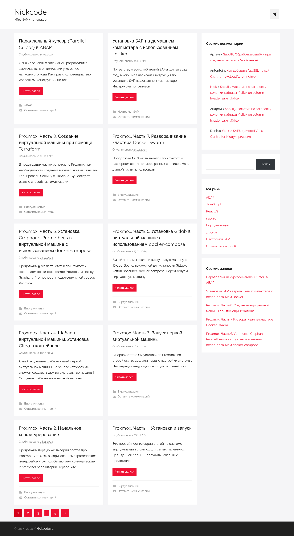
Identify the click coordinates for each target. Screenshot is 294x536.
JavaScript (213, 204)
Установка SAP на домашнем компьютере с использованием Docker (145, 47)
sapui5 (211, 218)
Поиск (265, 164)
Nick (213, 87)
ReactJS (212, 211)
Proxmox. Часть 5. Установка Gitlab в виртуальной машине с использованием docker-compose (151, 237)
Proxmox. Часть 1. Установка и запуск (151, 428)
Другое (211, 232)
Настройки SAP (128, 111)
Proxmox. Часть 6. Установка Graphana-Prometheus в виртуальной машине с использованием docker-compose (236, 339)
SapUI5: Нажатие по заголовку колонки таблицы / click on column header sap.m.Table (238, 92)
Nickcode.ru (44, 528)
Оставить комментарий (40, 110)
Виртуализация (34, 207)
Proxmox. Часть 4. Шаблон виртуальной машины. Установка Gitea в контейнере (54, 339)
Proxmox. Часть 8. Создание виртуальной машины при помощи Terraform (55, 142)
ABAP (28, 105)
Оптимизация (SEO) (221, 246)
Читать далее (31, 91)
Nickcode (30, 12)
